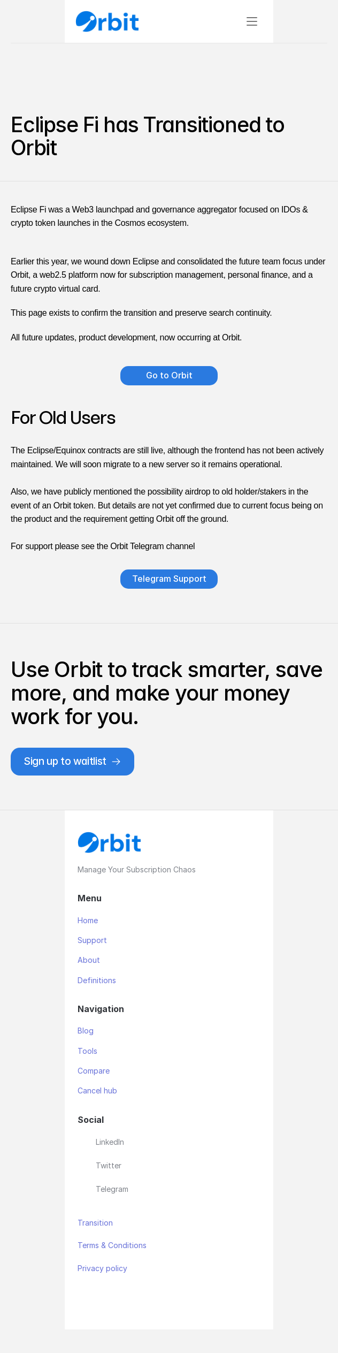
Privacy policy (102, 1268)
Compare (94, 1070)
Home (88, 920)
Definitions (98, 980)
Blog (86, 1030)
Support (92, 940)
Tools (87, 1050)
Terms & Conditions (112, 1245)
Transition (95, 1222)
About (89, 959)
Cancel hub (97, 1090)
